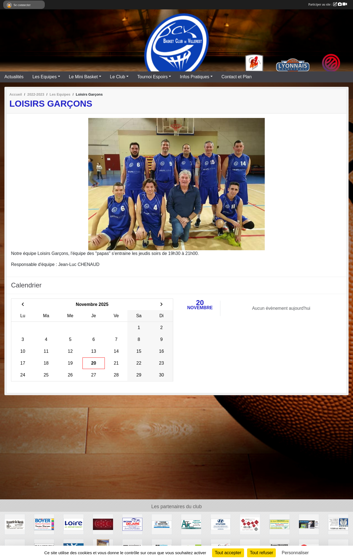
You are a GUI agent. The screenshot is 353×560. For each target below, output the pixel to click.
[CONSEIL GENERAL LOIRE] (73, 524)
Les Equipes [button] (44, 76)
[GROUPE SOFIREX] (250, 524)
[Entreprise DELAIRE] (132, 524)
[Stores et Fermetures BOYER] (44, 524)
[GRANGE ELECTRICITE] (279, 524)
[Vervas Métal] (338, 524)
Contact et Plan (236, 76)
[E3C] (103, 524)
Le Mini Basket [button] (83, 76)
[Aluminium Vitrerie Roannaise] (191, 524)
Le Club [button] (117, 76)
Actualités (13, 76)
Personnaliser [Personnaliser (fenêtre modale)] (295, 552)
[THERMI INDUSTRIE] (161, 524)
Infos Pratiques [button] (194, 76)
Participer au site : (327, 4)
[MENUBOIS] (309, 524)
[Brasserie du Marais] (14, 524)
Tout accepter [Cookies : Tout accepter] (228, 552)
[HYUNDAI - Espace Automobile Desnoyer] (220, 524)
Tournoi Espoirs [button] (152, 76)
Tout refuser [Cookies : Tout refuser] (261, 552)
